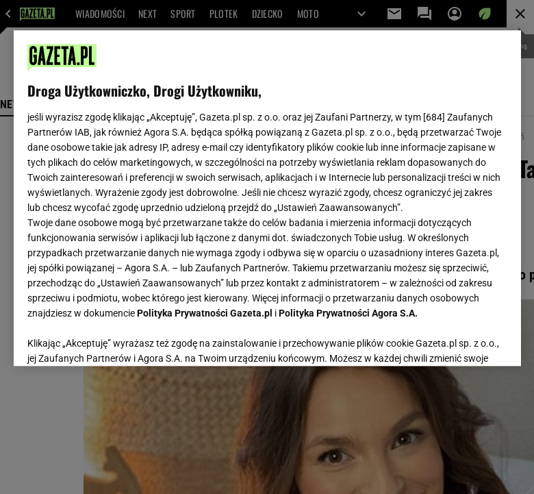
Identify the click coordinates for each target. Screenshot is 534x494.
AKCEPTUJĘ (460, 339)
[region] (267, 198)
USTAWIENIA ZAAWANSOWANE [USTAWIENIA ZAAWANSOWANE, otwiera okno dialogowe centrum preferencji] (116, 338)
